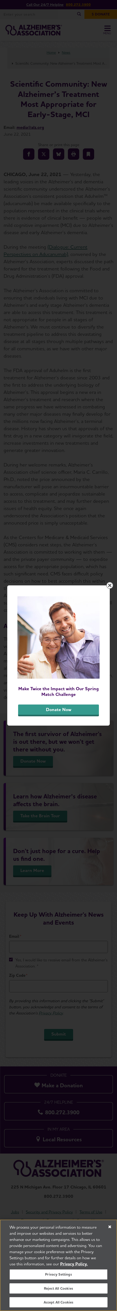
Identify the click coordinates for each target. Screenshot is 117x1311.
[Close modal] (109, 585)
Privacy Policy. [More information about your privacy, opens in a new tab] (74, 1264)
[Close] (110, 1228)
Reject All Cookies (58, 1289)
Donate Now (58, 709)
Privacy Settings (58, 1275)
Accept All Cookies (59, 1303)
